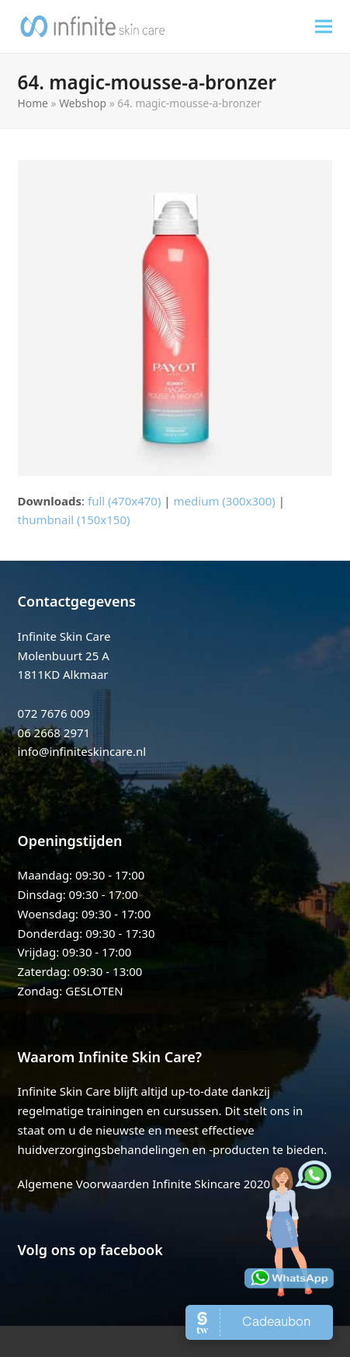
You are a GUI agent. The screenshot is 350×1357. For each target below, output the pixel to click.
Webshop (82, 103)
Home (33, 103)
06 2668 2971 (54, 732)
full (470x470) (124, 501)
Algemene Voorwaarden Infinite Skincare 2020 (144, 1183)
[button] (323, 26)
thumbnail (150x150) (74, 519)
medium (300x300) (224, 501)
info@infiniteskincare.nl (82, 751)
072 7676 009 (54, 713)
